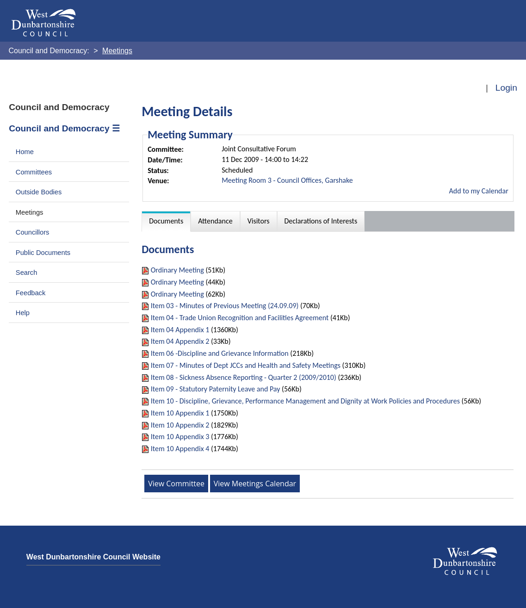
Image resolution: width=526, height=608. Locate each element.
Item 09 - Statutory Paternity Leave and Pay (215, 389)
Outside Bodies (39, 192)
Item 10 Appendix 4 (180, 448)
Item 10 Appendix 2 (180, 425)
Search (26, 272)
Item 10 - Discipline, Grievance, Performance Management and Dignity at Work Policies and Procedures (305, 401)
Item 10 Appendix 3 (180, 436)
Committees (34, 172)
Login (506, 88)
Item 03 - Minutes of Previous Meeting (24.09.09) (225, 305)
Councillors (33, 232)
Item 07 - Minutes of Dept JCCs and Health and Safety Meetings (245, 365)
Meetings (29, 212)
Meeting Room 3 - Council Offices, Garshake (287, 180)
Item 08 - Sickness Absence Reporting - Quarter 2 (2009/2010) (243, 377)
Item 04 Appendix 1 (180, 329)
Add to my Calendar (478, 190)
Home (25, 151)
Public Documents (43, 252)
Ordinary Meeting (177, 270)
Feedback (30, 293)
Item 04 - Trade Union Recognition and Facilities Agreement (240, 317)
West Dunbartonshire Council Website (93, 557)
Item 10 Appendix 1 (180, 413)
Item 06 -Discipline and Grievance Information (220, 353)
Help (23, 312)
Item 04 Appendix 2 (180, 341)
